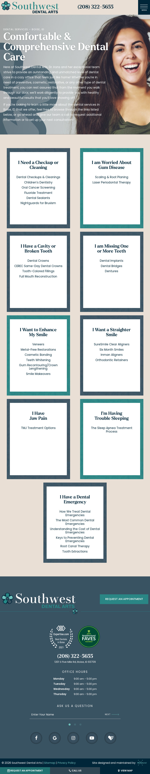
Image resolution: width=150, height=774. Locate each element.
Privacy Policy (66, 762)
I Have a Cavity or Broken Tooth (38, 249)
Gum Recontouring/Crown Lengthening (38, 367)
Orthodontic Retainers (111, 360)
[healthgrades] (111, 737)
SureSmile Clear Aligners (111, 345)
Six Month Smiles (111, 350)
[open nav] (144, 7)
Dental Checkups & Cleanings (38, 177)
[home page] (30, 7)
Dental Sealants (38, 198)
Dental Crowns (38, 261)
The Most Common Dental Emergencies (75, 522)
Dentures (111, 271)
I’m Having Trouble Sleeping (112, 416)
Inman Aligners (112, 355)
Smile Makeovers (38, 374)
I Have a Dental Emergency (75, 500)
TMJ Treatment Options (38, 428)
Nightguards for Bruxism (38, 203)
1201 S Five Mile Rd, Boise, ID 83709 (75, 661)
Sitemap (49, 762)
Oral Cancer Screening (38, 188)
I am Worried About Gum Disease (111, 165)
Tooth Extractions (75, 552)
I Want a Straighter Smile (112, 333)
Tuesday (59, 683)
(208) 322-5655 (95, 7)
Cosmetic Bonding (38, 355)
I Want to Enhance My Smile (38, 333)
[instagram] (73, 737)
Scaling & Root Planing (111, 177)
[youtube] (92, 737)
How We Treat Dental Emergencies (75, 513)
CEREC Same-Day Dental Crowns (38, 266)
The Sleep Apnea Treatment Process (111, 430)
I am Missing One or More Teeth (112, 249)
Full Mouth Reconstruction (38, 277)
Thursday (59, 693)
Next (112, 714)
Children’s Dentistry (38, 183)
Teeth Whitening (38, 360)
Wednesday (61, 688)
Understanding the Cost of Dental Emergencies (75, 531)
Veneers (38, 345)
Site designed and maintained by (118, 762)
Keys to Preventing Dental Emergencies (75, 539)
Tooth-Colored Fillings (38, 271)
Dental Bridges (111, 266)
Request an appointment (124, 599)
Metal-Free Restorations (38, 350)
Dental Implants (111, 261)
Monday (58, 678)
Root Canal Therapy (75, 546)
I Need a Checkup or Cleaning (38, 165)
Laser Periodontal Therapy (112, 183)
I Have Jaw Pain (38, 416)
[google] (55, 737)
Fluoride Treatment (38, 193)
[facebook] (36, 737)
